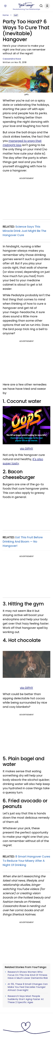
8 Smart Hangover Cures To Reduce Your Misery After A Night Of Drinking (26, 861)
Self (16, 15)
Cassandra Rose (12, 58)
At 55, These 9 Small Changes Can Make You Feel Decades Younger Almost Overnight (28, 987)
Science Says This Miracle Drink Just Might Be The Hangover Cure (24, 231)
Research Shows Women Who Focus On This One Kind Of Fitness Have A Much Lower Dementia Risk (28, 975)
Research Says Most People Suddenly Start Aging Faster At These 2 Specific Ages (26, 999)
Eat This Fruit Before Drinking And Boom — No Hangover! (23, 541)
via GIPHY (26, 449)
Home (6, 15)
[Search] (40, 6)
